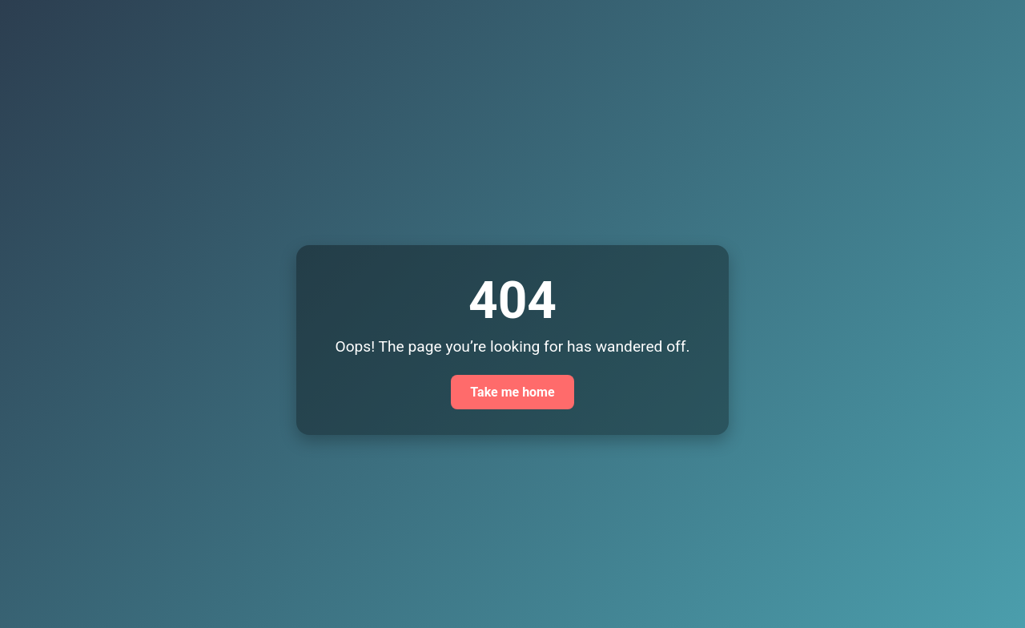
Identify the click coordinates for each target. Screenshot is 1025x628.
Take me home (512, 392)
